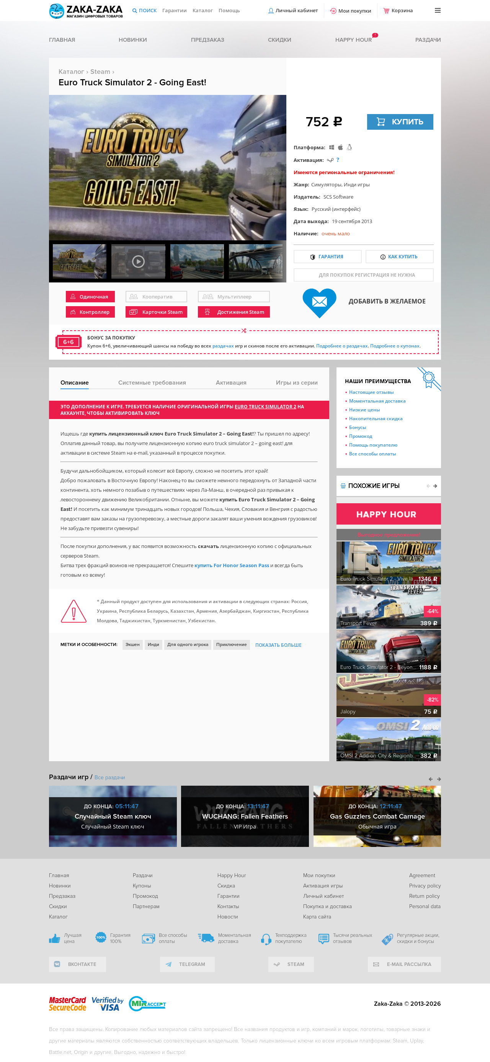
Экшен (133, 645)
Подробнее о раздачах (342, 346)
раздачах (223, 346)
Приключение (231, 645)
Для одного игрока (187, 645)
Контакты (228, 906)
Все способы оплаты (372, 453)
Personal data (425, 906)
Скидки (279, 39)
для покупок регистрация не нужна (367, 275)
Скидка (226, 886)
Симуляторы (326, 184)
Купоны (142, 886)
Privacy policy (425, 886)
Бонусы (357, 427)
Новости (227, 917)
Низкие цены (364, 409)
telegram (192, 964)
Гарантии (174, 10)
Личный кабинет (297, 10)
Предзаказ (207, 39)
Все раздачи (110, 777)
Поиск (148, 10)
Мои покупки (354, 10)
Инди (153, 645)
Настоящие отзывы (371, 392)
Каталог (203, 10)
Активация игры (323, 886)
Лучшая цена (73, 938)
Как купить (403, 256)
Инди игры (357, 184)
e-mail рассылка (409, 964)
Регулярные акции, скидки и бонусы (418, 938)
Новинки (133, 39)
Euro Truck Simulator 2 (265, 406)
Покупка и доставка (327, 906)
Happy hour (353, 39)
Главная (62, 39)
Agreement (422, 875)
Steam (100, 71)
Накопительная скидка (376, 418)
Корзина (402, 10)
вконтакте (82, 964)
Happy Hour (231, 875)
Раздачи (428, 39)
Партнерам (146, 906)
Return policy (424, 896)
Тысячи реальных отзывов (352, 938)
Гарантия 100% (120, 938)
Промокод (360, 436)
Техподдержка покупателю (291, 938)
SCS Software (338, 196)
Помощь (229, 10)
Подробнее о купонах (395, 346)
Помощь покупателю (373, 445)
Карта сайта (317, 917)
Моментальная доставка (377, 401)
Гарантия (330, 256)
